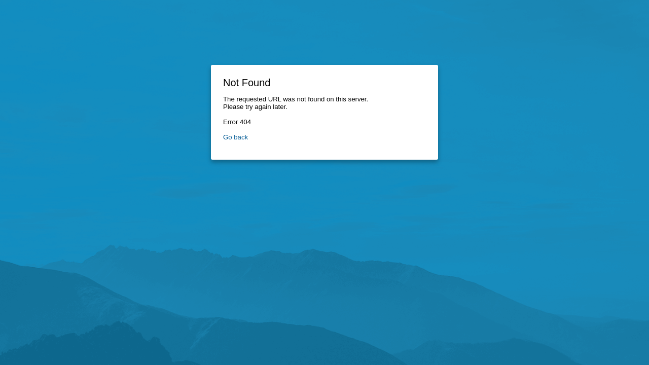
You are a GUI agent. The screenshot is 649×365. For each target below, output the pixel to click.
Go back (235, 137)
